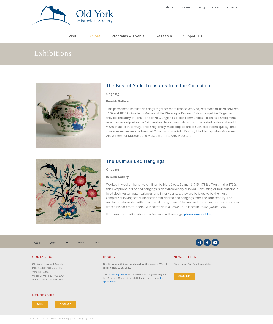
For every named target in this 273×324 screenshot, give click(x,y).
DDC (91, 318)
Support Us (192, 36)
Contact (232, 7)
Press (216, 7)
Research (164, 36)
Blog (202, 7)
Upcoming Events (117, 274)
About (169, 7)
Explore (93, 36)
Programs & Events (128, 36)
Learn (186, 7)
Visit (72, 36)
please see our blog (198, 214)
